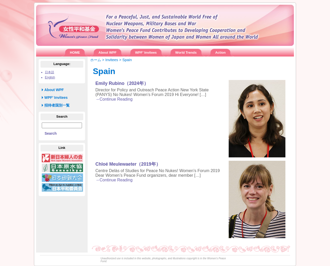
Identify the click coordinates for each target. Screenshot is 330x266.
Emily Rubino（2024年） (121, 83)
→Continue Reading (114, 99)
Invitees (111, 60)
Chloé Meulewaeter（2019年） (128, 164)
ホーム (95, 60)
